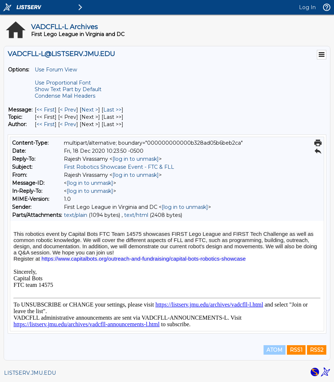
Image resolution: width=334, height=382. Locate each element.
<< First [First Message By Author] (46, 124)
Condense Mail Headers (65, 96)
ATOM (274, 350)
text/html (136, 215)
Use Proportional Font (63, 82)
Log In (307, 7)
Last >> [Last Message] (112, 109)
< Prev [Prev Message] (68, 109)
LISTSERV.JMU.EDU (30, 373)
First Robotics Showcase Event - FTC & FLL (119, 167)
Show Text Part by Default (68, 89)
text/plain (75, 215)
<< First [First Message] (46, 109)
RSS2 (316, 350)
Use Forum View (56, 69)
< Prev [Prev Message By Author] (68, 124)
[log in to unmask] (135, 159)
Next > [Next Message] (89, 109)
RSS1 (296, 350)
